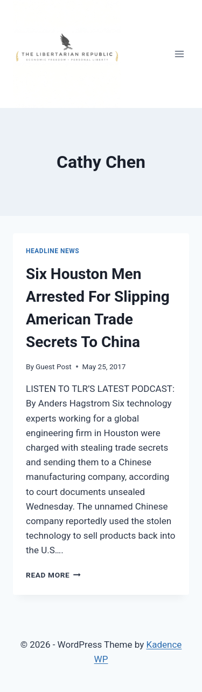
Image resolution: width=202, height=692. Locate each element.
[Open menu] (179, 53)
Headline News (52, 251)
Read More (53, 575)
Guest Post (54, 366)
